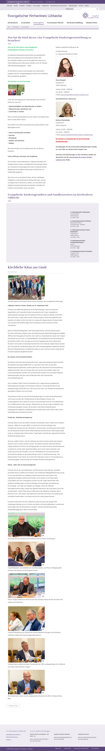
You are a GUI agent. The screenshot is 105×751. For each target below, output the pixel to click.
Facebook (22, 5)
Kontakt (87, 5)
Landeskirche (45, 5)
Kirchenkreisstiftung (75, 23)
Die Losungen (36, 5)
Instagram (28, 5)
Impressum (58, 748)
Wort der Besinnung (11, 737)
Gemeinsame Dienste (55, 23)
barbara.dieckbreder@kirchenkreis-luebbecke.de (77, 135)
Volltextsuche (69, 9)
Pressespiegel (25, 27)
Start (9, 27)
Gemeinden (25, 23)
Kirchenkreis (13, 23)
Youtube (16, 5)
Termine (81, 5)
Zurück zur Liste (13, 705)
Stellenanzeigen (73, 5)
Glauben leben (91, 23)
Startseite (9, 5)
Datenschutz (67, 748)
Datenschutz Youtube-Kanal (81, 748)
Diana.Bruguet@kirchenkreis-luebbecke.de (75, 95)
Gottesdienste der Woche (13, 734)
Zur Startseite (95, 748)
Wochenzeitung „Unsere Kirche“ (58, 5)
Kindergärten (38, 23)
